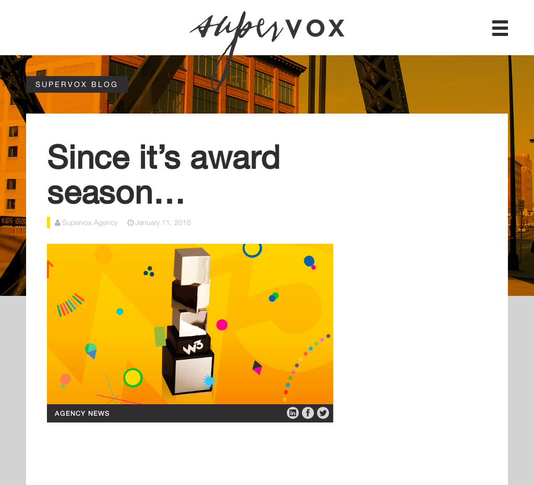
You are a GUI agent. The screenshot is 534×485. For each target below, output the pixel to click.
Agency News (82, 413)
